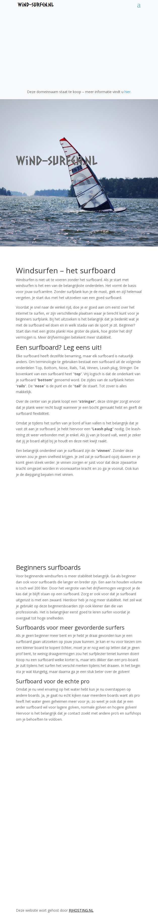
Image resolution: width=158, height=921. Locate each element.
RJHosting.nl (81, 910)
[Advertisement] (79, 46)
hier (127, 91)
